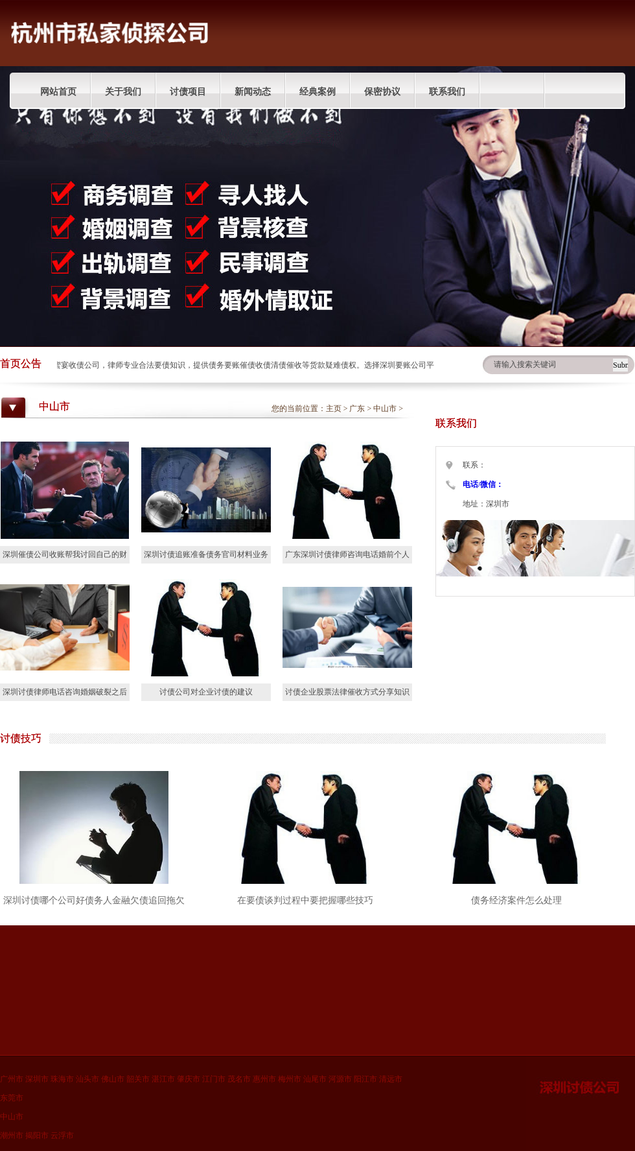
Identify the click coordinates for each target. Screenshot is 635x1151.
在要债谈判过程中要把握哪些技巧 (305, 900)
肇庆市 (188, 1079)
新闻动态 (253, 92)
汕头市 (87, 1079)
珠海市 (62, 1079)
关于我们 (123, 92)
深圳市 (37, 1079)
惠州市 (264, 1079)
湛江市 (163, 1079)
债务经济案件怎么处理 (516, 900)
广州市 (11, 1079)
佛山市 (112, 1079)
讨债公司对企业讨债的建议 (206, 691)
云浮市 (62, 1135)
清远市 (390, 1079)
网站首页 (58, 92)
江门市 (213, 1079)
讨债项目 (188, 92)
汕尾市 (315, 1079)
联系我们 (447, 92)
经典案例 (317, 92)
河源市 (340, 1079)
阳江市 (365, 1079)
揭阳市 (37, 1135)
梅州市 (289, 1079)
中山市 (385, 408)
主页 (333, 408)
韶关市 (138, 1079)
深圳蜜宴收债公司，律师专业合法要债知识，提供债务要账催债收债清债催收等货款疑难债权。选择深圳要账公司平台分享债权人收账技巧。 (281, 365)
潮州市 (11, 1135)
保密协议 (382, 92)
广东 (357, 408)
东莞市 (11, 1097)
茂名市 (239, 1079)
